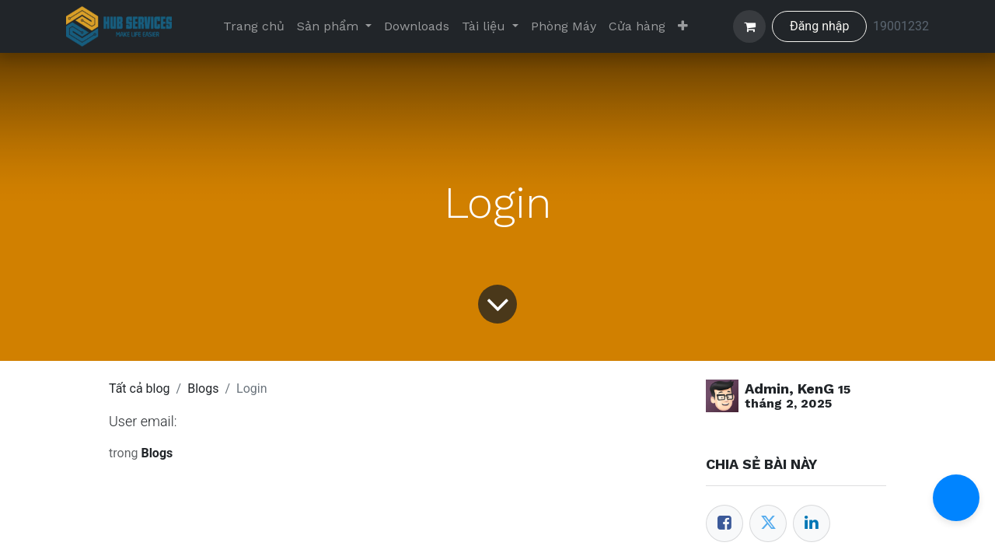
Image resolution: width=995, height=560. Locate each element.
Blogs (202, 388)
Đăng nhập (820, 26)
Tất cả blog (139, 388)
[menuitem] (254, 26)
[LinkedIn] (811, 523)
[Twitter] (768, 523)
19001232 (901, 26)
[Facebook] (724, 523)
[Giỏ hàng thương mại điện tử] (749, 26)
